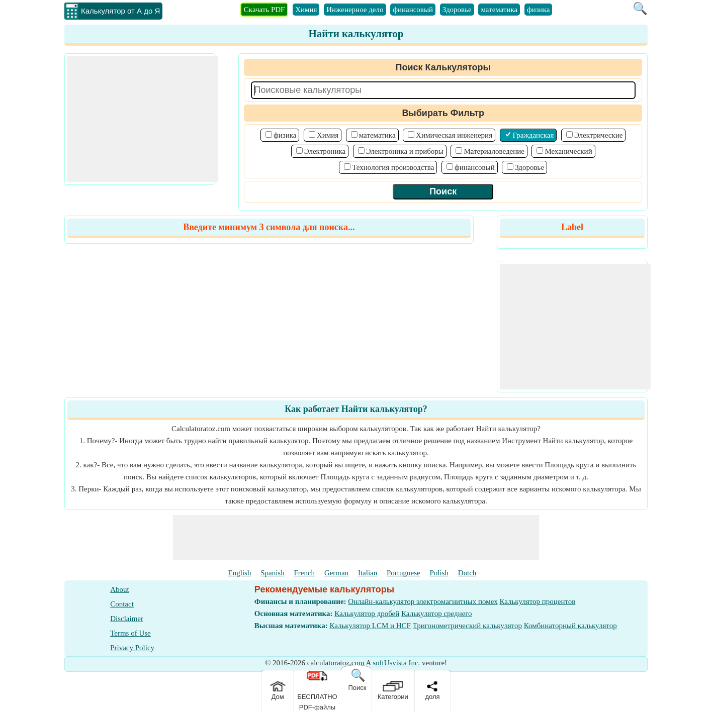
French (304, 573)
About (119, 589)
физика (538, 10)
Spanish (272, 573)
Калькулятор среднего (436, 613)
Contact (122, 604)
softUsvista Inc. (396, 663)
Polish (439, 573)
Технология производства (393, 167)
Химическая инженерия (454, 135)
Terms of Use (130, 633)
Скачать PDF (264, 10)
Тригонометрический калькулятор (467, 626)
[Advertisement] (142, 119)
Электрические (598, 135)
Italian (367, 573)
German (336, 573)
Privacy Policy (132, 648)
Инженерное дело (354, 10)
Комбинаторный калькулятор (570, 626)
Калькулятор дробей (366, 613)
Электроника (324, 151)
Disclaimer (126, 619)
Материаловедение (494, 151)
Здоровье (457, 10)
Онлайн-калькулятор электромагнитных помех (422, 601)
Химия (306, 10)
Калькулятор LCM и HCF (370, 626)
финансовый (413, 10)
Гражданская (533, 135)
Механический (568, 151)
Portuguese (403, 573)
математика (499, 10)
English (239, 573)
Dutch (467, 573)
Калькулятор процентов (537, 601)
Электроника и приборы (404, 151)
